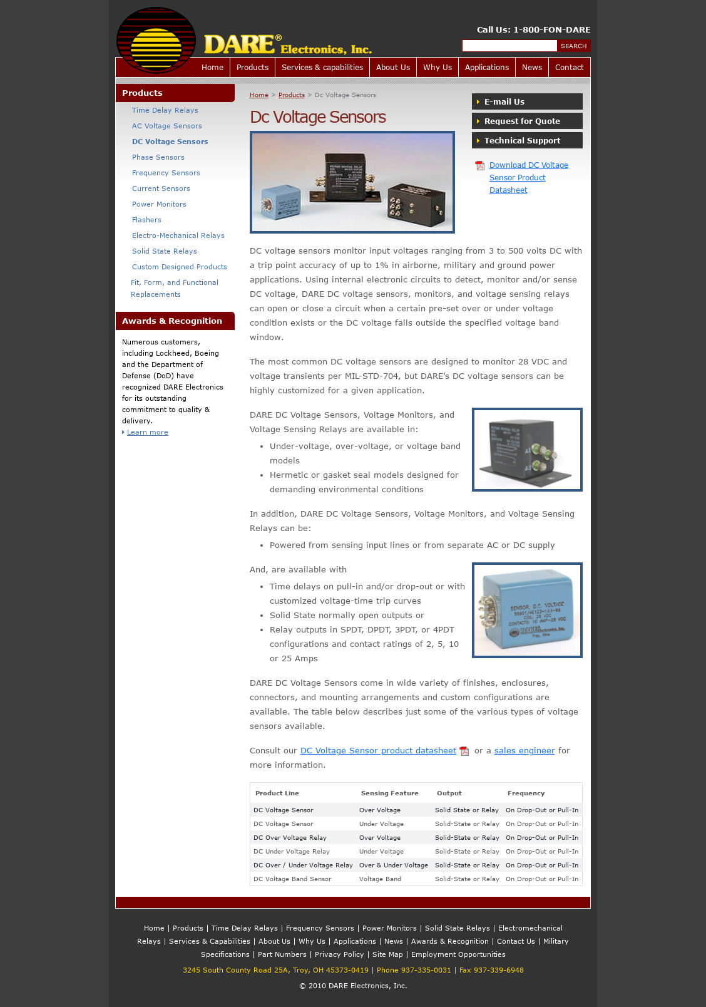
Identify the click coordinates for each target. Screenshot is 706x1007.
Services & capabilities (322, 67)
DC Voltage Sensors (165, 141)
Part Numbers (282, 954)
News (532, 67)
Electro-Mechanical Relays (173, 235)
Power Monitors (154, 204)
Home (212, 67)
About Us (393, 67)
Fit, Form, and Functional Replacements (170, 288)
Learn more (145, 432)
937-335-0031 (426, 970)
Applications (487, 67)
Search (574, 45)
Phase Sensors (153, 157)
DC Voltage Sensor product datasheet (385, 750)
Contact (569, 67)
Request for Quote (518, 120)
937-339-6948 (499, 970)
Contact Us (516, 941)
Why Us (437, 67)
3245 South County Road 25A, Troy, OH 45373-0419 (276, 970)
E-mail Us (500, 101)
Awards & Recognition (450, 941)
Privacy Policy (339, 954)
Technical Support (518, 140)
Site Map (387, 954)
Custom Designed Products (174, 266)
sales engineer (524, 750)
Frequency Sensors (161, 172)
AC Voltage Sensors (162, 125)
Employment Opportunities (458, 954)
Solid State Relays (159, 251)
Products (253, 67)
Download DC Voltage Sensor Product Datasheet (521, 177)
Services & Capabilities (209, 941)
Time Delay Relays (160, 110)
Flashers (141, 219)
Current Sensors (156, 188)
